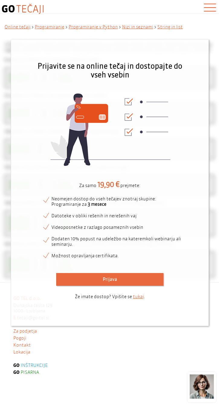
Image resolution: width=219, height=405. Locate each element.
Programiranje (49, 27)
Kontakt (22, 362)
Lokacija (21, 369)
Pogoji (19, 355)
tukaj (138, 296)
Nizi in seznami (137, 27)
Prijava (110, 279)
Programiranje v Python (93, 27)
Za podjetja (25, 348)
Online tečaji (18, 27)
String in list (170, 27)
